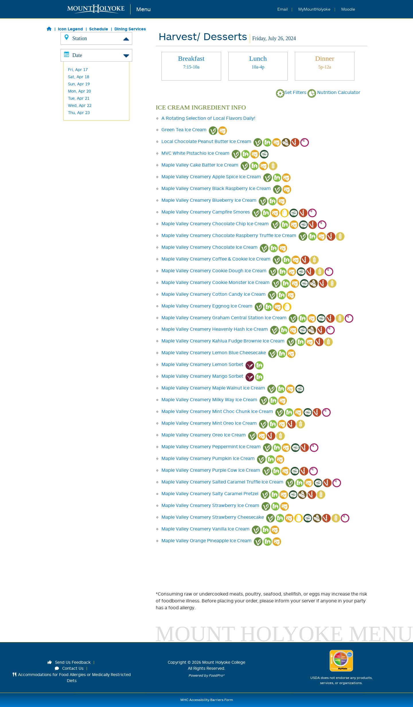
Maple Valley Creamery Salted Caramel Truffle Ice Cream (222, 482)
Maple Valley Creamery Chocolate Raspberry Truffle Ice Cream (228, 235)
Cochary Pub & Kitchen (89, 124)
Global (74, 66)
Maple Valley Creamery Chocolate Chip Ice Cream (215, 223)
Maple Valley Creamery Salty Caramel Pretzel (209, 493)
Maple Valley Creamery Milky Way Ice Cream (209, 399)
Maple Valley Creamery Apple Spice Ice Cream (211, 176)
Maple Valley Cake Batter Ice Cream (199, 165)
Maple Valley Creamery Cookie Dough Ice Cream (213, 270)
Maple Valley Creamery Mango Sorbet (202, 376)
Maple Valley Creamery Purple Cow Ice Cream (210, 470)
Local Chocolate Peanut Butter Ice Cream (206, 141)
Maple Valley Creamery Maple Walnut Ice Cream (213, 388)
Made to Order (82, 81)
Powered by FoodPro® (206, 675)
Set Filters (291, 92)
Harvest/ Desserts (85, 102)
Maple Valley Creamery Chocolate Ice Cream (209, 247)
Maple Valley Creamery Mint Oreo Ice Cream (209, 423)
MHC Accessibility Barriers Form (206, 700)
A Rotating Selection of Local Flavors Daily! (208, 118)
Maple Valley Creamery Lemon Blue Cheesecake (213, 352)
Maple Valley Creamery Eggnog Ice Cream (206, 306)
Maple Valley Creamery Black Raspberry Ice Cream (216, 188)
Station (96, 38)
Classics (75, 52)
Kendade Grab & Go (87, 117)
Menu (143, 9)
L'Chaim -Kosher (83, 109)
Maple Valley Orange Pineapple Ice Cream (206, 540)
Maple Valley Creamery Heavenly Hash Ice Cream (214, 329)
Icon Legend (70, 28)
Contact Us (69, 668)
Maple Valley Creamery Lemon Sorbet (202, 364)
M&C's (73, 145)
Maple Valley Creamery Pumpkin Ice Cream (208, 458)
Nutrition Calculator (333, 92)
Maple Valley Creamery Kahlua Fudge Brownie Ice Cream (223, 341)
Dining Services (130, 28)
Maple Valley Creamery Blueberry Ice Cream (208, 200)
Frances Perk (80, 131)
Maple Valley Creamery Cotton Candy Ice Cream (213, 294)
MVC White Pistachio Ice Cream (195, 153)
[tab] (191, 66)
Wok (72, 88)
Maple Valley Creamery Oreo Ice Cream (203, 435)
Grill (71, 59)
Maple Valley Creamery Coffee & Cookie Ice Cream (215, 259)
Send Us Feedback (69, 662)
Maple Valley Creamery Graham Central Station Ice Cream (224, 317)
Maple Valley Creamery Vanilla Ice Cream (205, 529)
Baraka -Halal (80, 95)
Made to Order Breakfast (92, 74)
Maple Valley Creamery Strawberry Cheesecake (212, 517)
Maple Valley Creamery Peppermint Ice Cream (211, 446)
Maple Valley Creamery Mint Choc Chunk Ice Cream (217, 411)
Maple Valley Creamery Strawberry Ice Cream (210, 505)
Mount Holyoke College (223, 662)
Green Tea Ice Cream (183, 129)
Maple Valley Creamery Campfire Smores (205, 212)
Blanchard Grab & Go (88, 138)
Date (96, 164)
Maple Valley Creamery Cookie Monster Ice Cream (215, 282)
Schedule (98, 28)
